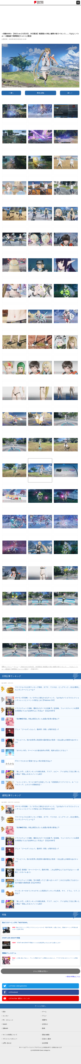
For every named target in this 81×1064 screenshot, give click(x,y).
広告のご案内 (46, 1039)
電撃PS (44, 1020)
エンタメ (5, 1016)
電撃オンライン (7, 667)
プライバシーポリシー (10, 1039)
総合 (4, 1011)
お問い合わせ (7, 1043)
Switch (5, 1024)
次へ (69, 93)
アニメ (44, 1016)
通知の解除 (45, 1035)
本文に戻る (40, 93)
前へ (12, 93)
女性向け (45, 1024)
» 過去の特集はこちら (73, 976)
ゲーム (16, 667)
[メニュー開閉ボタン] (78, 2)
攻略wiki (5, 1028)
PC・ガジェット (8, 1020)
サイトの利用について (10, 1035)
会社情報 (45, 1043)
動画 (43, 1028)
